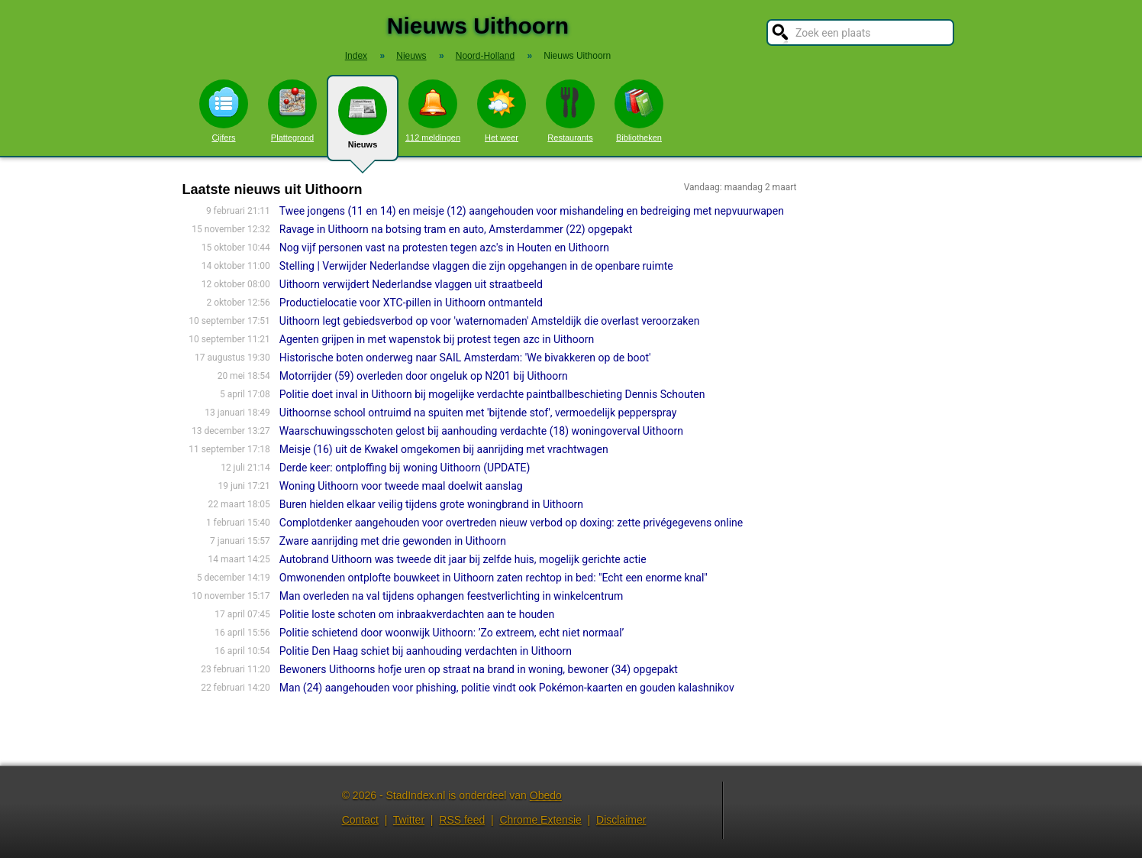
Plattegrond (292, 110)
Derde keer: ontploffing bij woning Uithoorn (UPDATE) (405, 467)
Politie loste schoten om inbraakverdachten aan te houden (416, 614)
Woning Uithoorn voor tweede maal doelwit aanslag (401, 486)
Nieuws (362, 123)
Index (356, 55)
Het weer (501, 110)
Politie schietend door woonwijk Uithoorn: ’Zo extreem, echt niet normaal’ (451, 633)
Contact (360, 820)
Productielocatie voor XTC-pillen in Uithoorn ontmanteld (411, 302)
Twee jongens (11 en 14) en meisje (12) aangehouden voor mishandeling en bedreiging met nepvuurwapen (531, 211)
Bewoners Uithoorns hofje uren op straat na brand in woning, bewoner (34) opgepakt (478, 669)
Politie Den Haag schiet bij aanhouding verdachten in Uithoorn (425, 651)
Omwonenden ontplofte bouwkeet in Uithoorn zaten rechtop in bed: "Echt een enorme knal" (493, 577)
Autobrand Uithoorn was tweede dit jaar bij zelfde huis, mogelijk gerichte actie (463, 559)
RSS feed (462, 820)
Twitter (408, 820)
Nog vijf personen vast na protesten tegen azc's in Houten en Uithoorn (444, 247)
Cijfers (223, 110)
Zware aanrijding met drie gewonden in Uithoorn (392, 541)
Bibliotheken (639, 110)
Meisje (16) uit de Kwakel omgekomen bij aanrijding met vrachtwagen (443, 449)
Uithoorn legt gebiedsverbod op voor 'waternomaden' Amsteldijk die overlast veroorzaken (489, 321)
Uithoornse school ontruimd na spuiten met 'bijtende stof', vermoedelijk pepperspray (478, 412)
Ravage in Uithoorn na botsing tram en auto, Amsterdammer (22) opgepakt (456, 229)
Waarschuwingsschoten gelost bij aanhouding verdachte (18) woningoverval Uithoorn (481, 431)
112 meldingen (432, 110)
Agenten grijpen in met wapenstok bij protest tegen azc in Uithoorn (436, 339)
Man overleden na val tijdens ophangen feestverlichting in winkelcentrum (451, 596)
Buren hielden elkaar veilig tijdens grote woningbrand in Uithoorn (431, 504)
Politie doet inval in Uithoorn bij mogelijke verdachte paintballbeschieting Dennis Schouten (492, 394)
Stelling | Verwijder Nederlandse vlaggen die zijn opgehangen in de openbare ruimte (476, 266)
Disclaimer (621, 820)
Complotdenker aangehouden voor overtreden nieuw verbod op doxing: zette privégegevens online (511, 522)
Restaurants (570, 110)
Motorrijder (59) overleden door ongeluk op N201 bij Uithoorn (423, 376)
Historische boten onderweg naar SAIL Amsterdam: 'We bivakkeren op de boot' (465, 357)
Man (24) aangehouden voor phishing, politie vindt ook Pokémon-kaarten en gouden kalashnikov (506, 688)
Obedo (546, 795)
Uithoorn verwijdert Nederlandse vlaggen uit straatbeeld (411, 284)
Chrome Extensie (540, 820)
